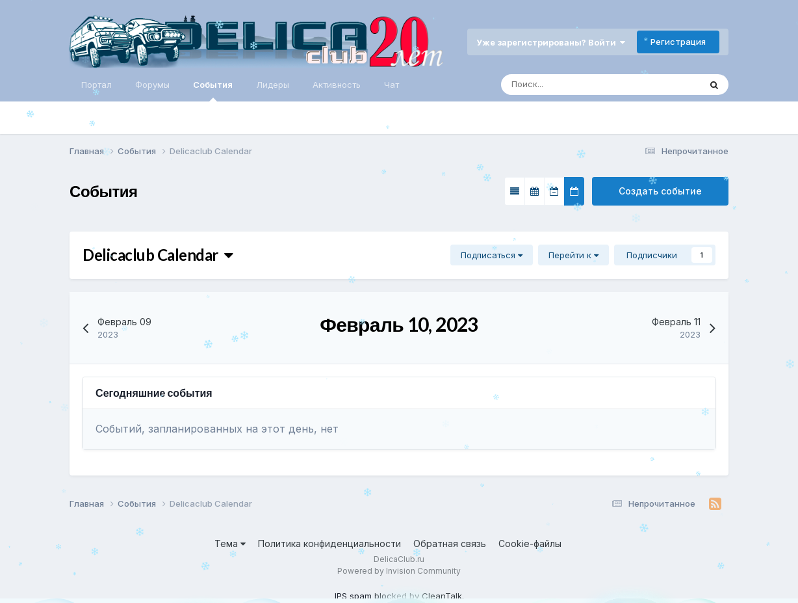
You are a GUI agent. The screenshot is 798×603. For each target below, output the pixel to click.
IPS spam (353, 596)
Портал (96, 84)
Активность (337, 84)
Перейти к (573, 255)
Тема (230, 543)
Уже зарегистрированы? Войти (550, 42)
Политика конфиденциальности (329, 543)
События (213, 90)
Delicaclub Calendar (158, 254)
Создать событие (660, 190)
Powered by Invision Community (399, 571)
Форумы (152, 84)
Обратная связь (449, 543)
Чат (391, 84)
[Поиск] (557, 84)
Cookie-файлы (529, 543)
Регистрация (678, 41)
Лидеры (272, 84)
